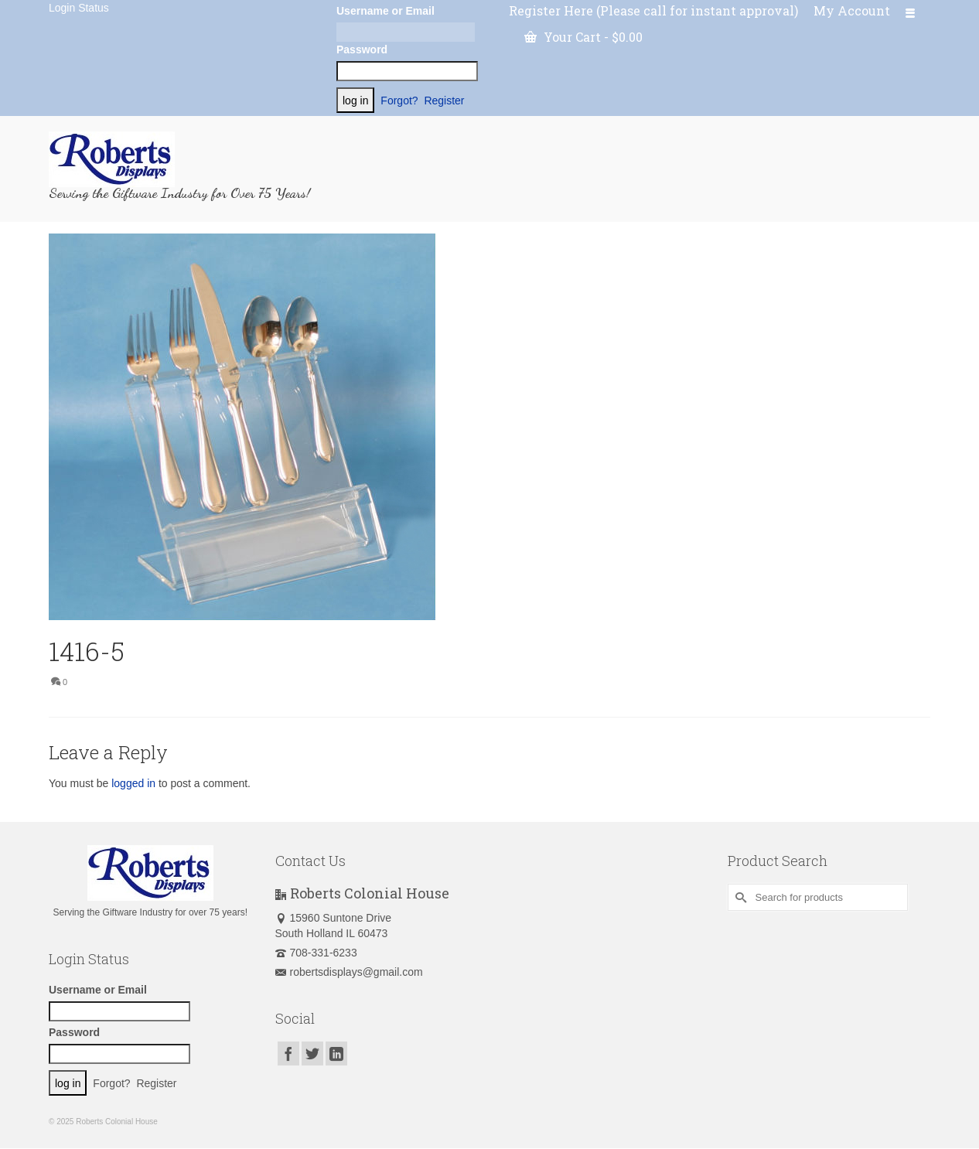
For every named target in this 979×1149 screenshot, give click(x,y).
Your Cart (583, 37)
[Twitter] (312, 1053)
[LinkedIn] (336, 1053)
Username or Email (385, 11)
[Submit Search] (739, 897)
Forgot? (399, 100)
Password (361, 49)
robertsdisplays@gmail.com (349, 972)
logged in (133, 783)
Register (444, 100)
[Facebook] (288, 1053)
